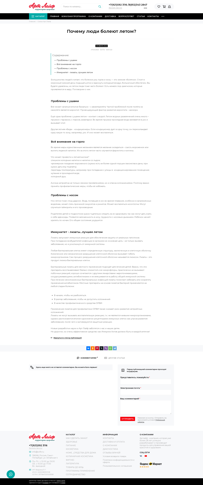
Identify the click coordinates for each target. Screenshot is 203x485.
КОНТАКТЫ (108, 438)
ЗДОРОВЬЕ (71, 442)
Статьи (141, 16)
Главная (54, 16)
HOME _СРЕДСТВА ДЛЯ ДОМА (81, 453)
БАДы (102, 49)
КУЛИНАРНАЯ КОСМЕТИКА (79, 456)
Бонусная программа (74, 16)
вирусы (109, 49)
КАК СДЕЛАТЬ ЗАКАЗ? (77, 438)
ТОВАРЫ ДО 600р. (75, 467)
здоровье (95, 49)
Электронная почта (130, 388)
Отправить (128, 419)
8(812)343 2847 (138, 4)
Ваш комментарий (130, 399)
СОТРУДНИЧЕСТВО (75, 474)
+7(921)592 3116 (118, 4)
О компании (95, 16)
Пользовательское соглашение (117, 466)
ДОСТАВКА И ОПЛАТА (114, 442)
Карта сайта (61, 481)
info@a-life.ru (38, 452)
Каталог (38, 16)
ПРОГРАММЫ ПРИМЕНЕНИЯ (80, 471)
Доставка (110, 16)
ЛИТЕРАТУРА (72, 463)
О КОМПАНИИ (110, 445)
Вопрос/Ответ (126, 16)
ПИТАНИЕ (71, 445)
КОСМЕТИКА (72, 449)
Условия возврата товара (114, 456)
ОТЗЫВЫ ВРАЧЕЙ (111, 453)
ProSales (45, 483)
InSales (62, 483)
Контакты (153, 16)
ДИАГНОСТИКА (110, 449)
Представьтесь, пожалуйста (135, 377)
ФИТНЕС (70, 460)
